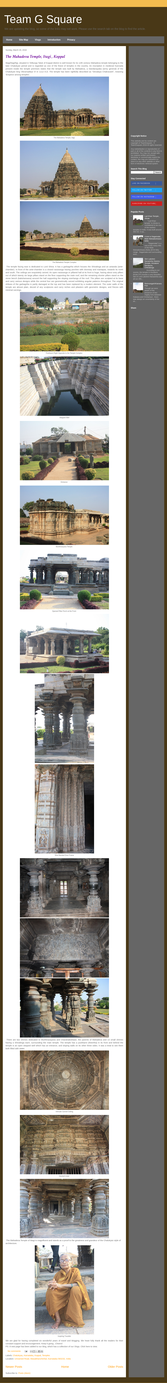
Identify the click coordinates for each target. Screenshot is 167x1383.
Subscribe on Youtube (147, 204)
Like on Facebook (147, 184)
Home (9, 40)
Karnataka (28, 1355)
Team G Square (43, 19)
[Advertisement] (146, 90)
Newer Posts (14, 1366)
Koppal (38, 1355)
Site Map (23, 40)
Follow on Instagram (147, 197)
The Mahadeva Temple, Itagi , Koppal (35, 56)
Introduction (54, 40)
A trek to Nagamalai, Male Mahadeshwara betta (152, 238)
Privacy (71, 40)
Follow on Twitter (147, 190)
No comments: (15, 1351)
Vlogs (38, 40)
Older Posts (115, 1366)
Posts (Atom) (24, 1373)
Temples (46, 1355)
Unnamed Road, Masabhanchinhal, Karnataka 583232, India (43, 1359)
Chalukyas (18, 1355)
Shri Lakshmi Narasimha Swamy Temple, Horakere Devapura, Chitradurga (152, 263)
